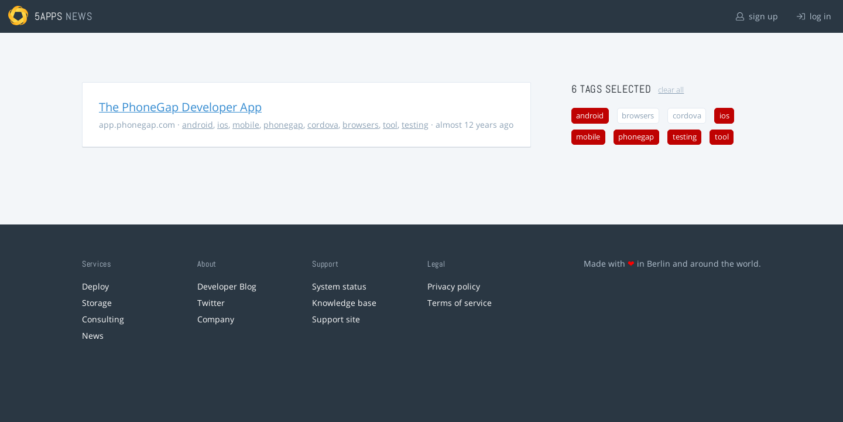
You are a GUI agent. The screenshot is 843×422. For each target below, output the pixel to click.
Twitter (211, 302)
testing (415, 124)
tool (390, 124)
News (93, 335)
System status (339, 286)
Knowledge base (344, 302)
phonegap (283, 124)
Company (215, 319)
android (197, 124)
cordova (322, 124)
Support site (336, 319)
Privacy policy (453, 286)
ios (222, 124)
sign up (757, 16)
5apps (49, 16)
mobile (245, 124)
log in (814, 16)
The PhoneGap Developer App (180, 107)
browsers (360, 124)
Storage (97, 302)
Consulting (103, 319)
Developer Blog (226, 286)
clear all (671, 90)
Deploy (95, 286)
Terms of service (459, 302)
